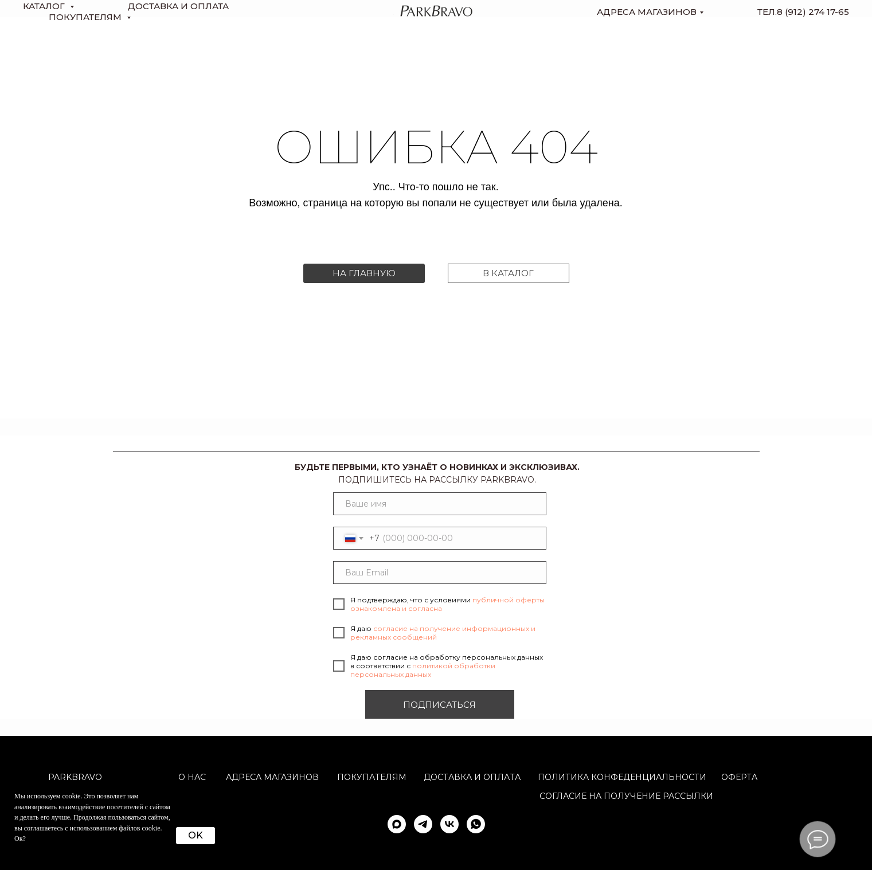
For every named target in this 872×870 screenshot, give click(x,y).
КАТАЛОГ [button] (45, 6)
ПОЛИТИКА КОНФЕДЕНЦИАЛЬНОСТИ (622, 777)
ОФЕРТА (739, 777)
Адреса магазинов (647, 11)
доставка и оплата (178, 6)
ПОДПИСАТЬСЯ (439, 704)
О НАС (192, 777)
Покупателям (371, 777)
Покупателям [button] (86, 16)
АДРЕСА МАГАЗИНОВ (272, 777)
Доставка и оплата (472, 777)
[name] (439, 503)
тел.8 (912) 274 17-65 (803, 11)
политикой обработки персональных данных (422, 670)
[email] (439, 572)
